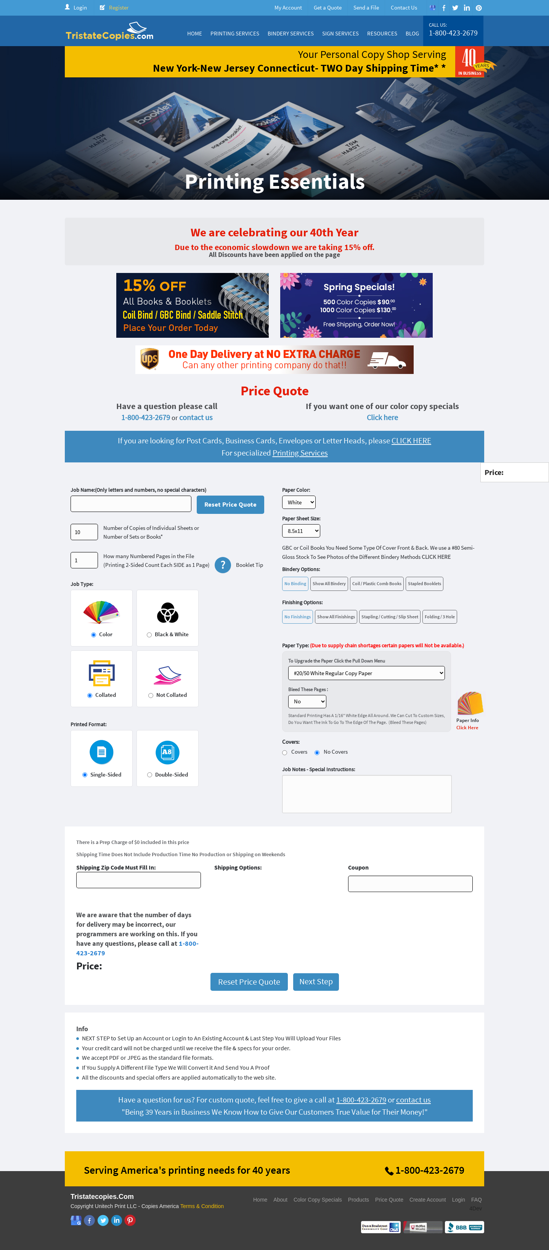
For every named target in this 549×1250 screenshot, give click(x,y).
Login (80, 7)
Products (358, 1200)
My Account (288, 7)
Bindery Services (291, 33)
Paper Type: (373, 645)
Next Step (316, 981)
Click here (382, 417)
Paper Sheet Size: (301, 518)
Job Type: (82, 584)
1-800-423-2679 (453, 33)
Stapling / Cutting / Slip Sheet (389, 616)
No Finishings (297, 616)
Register (118, 7)
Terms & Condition (202, 1206)
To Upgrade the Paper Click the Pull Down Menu (336, 661)
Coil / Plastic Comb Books (376, 583)
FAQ (476, 1200)
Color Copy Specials (318, 1200)
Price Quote (389, 1200)
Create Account (427, 1200)
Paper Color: (296, 489)
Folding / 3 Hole (440, 616)
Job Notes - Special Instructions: (318, 769)
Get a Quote (328, 7)
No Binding (295, 583)
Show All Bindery (329, 583)
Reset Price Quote (230, 504)
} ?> (366, 673)
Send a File (366, 7)
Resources (382, 33)
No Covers (336, 751)
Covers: (291, 741)
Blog (412, 33)
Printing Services (234, 33)
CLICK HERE (411, 440)
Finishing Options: (302, 602)
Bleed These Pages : (308, 689)
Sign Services (340, 33)
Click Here (467, 727)
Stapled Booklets (424, 583)
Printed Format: (88, 724)
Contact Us (404, 7)
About (280, 1200)
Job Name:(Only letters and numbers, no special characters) (138, 489)
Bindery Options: (301, 569)
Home (194, 33)
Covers (299, 751)
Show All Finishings (336, 616)
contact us (195, 417)
